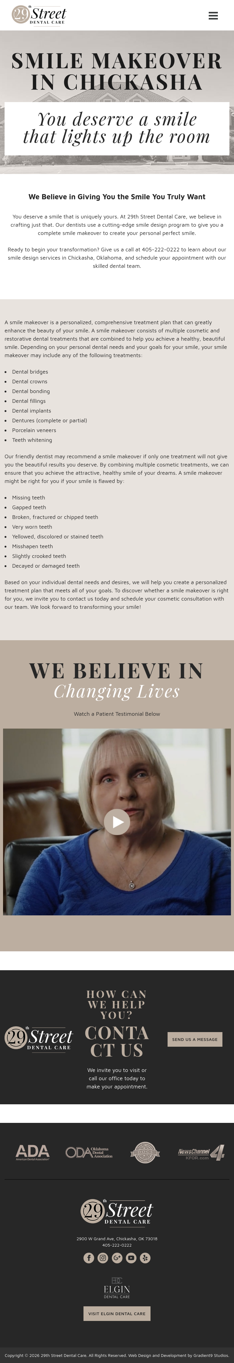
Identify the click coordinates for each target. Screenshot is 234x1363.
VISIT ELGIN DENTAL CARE (117, 1313)
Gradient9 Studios (210, 1355)
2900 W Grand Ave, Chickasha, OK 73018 (117, 1238)
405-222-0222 (117, 1245)
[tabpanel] (117, 822)
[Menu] (213, 15)
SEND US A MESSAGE (195, 1039)
